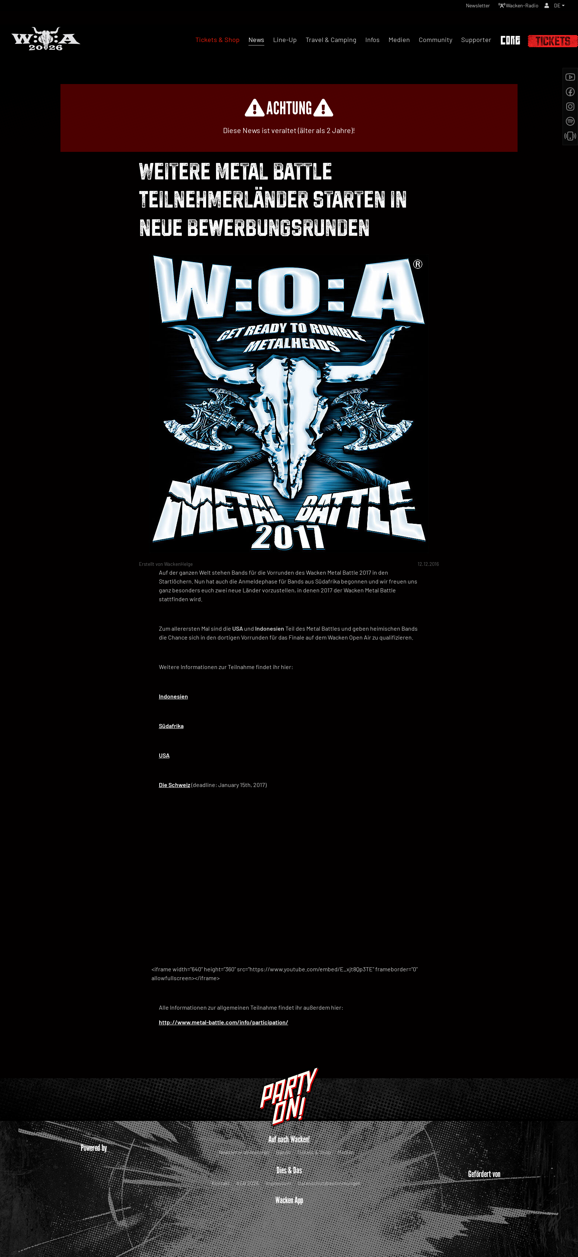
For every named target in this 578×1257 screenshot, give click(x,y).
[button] (559, 7)
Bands (283, 1152)
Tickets (553, 41)
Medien (346, 1152)
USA (164, 755)
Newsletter (467, 7)
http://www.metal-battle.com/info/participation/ (223, 1022)
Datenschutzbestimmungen (329, 1183)
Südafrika (171, 725)
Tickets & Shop (314, 1152)
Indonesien (173, 696)
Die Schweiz (174, 784)
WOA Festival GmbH (273, 1237)
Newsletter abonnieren (244, 1152)
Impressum (278, 1183)
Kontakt (221, 1183)
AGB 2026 (247, 1183)
